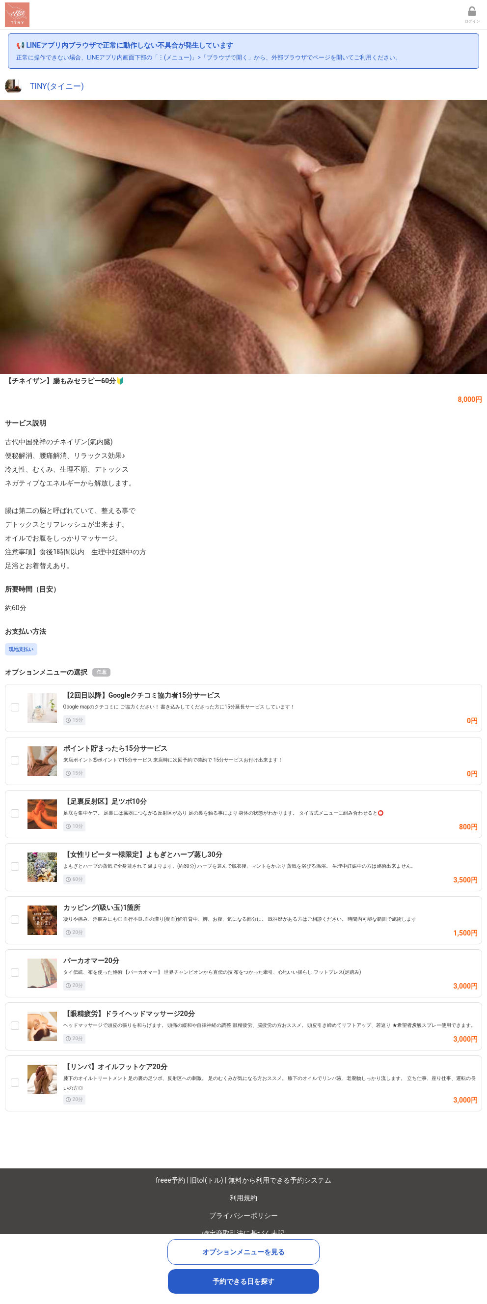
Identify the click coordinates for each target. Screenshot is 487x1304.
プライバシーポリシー (243, 1215)
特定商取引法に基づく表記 (243, 1233)
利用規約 (243, 1198)
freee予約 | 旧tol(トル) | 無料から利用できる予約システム (243, 1180)
